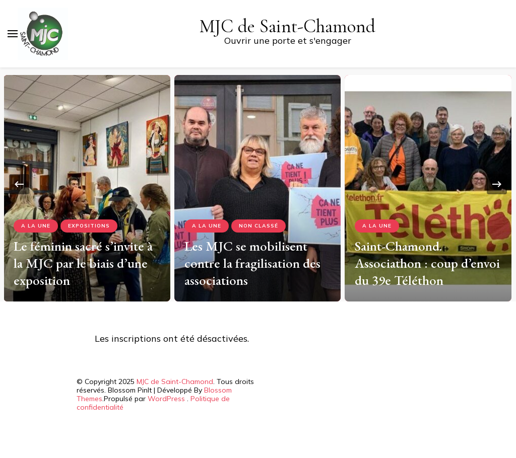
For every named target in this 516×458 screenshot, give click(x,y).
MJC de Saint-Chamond (287, 26)
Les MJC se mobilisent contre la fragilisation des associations (252, 263)
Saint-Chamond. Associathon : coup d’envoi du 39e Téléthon (427, 263)
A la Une (35, 225)
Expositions (89, 225)
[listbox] (258, 184)
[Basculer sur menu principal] (13, 33)
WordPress (166, 398)
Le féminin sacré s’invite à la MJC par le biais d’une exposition (83, 263)
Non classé (258, 225)
